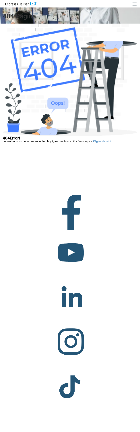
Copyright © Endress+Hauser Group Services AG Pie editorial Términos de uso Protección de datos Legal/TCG (54, 428)
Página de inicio (102, 141)
